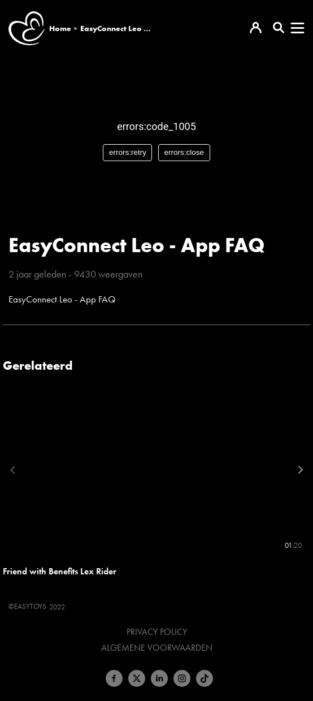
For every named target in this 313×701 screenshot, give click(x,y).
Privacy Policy (157, 632)
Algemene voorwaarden (156, 648)
